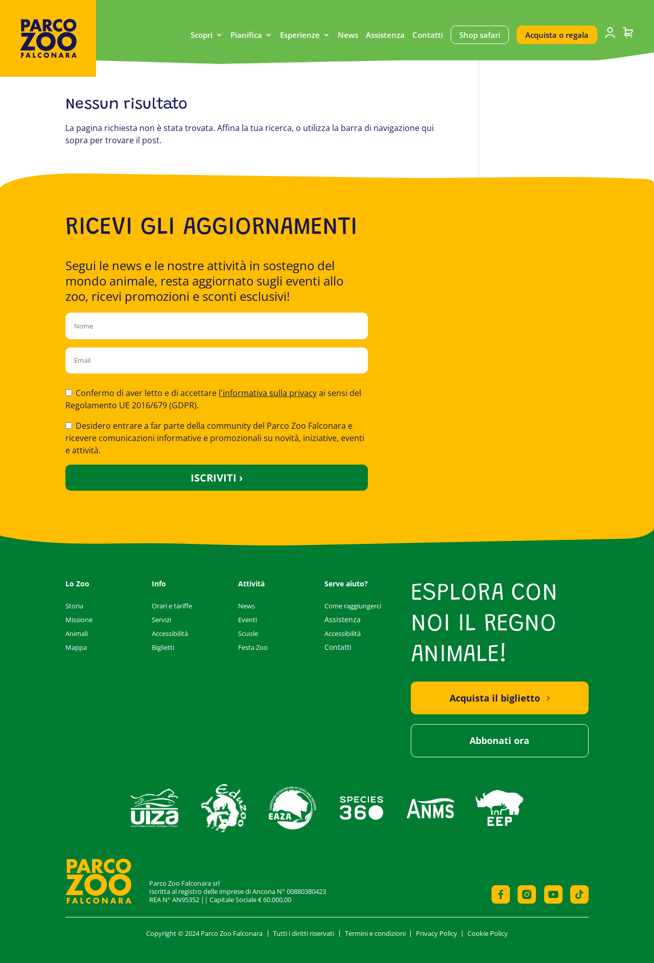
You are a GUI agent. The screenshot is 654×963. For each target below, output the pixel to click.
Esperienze (300, 35)
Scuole (248, 633)
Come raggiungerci (352, 605)
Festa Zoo (253, 647)
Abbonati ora (499, 740)
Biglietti (163, 647)
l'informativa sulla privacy (268, 393)
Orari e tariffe (172, 605)
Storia (74, 605)
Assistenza (385, 35)
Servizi (161, 619)
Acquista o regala (557, 35)
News (348, 35)
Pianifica (246, 35)
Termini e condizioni (375, 933)
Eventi (247, 619)
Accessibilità (170, 633)
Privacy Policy (436, 933)
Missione (78, 619)
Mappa (76, 647)
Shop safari (479, 35)
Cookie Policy (488, 933)
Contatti (427, 35)
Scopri (202, 35)
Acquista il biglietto (495, 698)
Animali (76, 633)
